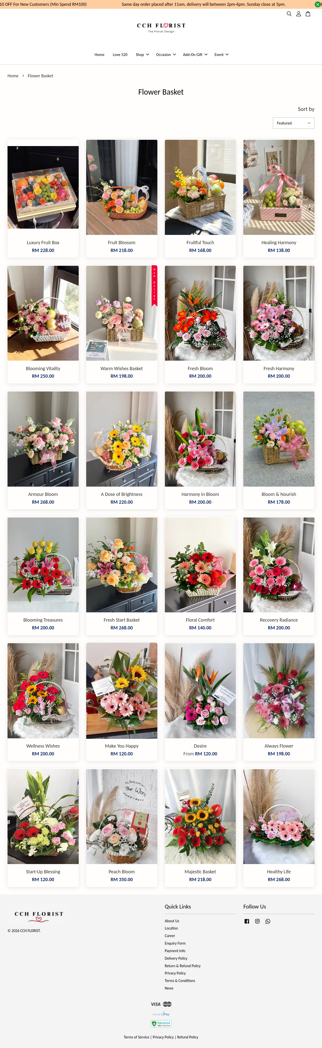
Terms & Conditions (180, 980)
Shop (142, 54)
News (169, 988)
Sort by (306, 108)
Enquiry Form (175, 943)
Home (99, 54)
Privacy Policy (175, 973)
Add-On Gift (195, 54)
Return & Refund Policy (183, 965)
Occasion (166, 54)
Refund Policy (187, 1037)
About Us (172, 921)
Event (221, 54)
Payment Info (175, 950)
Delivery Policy (176, 958)
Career (170, 935)
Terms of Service (136, 1037)
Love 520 (120, 54)
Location (171, 928)
